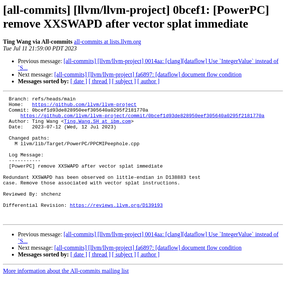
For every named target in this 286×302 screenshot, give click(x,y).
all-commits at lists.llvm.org (107, 41)
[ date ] (78, 81)
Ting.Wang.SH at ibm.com (97, 126)
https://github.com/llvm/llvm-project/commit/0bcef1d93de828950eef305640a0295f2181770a (142, 119)
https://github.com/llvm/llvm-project (84, 106)
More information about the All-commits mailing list (66, 295)
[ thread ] (100, 81)
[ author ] (148, 81)
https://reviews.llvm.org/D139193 (116, 227)
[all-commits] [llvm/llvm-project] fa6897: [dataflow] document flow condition (148, 74)
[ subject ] (124, 81)
